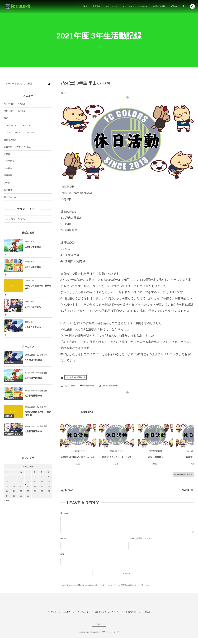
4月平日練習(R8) (33, 307)
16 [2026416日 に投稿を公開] (28, 486)
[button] (192, 6)
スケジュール (10, 197)
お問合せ (8, 190)
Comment (64, 513)
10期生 (193, 465)
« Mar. (6, 500)
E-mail (131, 538)
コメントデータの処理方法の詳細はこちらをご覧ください (129, 585)
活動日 (7, 154)
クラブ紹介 (9, 161)
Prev (66, 490)
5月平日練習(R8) (33, 267)
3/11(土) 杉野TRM (155, 458)
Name (63, 538)
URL (62, 554)
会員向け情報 (10, 140)
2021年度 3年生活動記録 (75, 377)
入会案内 (8, 168)
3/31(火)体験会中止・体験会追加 (38, 287)
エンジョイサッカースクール (17, 125)
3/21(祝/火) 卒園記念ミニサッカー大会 (78, 458)
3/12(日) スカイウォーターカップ (116, 458)
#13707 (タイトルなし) (14, 104)
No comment (88, 386)
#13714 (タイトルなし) (14, 111)
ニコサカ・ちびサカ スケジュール (19, 132)
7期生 (115, 465)
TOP (6, 118)
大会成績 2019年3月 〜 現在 (17, 147)
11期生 (77, 465)
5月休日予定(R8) (33, 247)
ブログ (7, 183)
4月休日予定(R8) (33, 327)
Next (188, 490)
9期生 (154, 465)
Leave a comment (109, 386)
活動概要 (8, 175)
